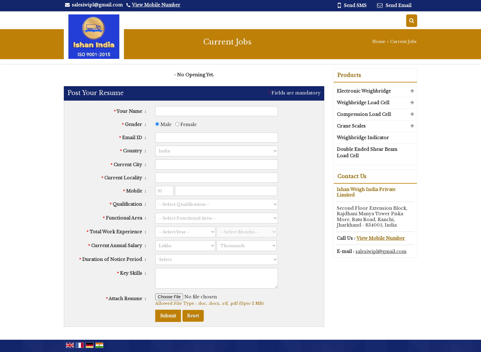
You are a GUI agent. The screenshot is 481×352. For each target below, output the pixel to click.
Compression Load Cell (364, 114)
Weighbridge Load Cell (363, 102)
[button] (156, 5)
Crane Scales (351, 126)
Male (163, 124)
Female (186, 124)
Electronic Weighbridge (364, 91)
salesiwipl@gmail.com (97, 5)
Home (378, 41)
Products (349, 75)
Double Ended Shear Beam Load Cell (367, 153)
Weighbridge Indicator (363, 137)
